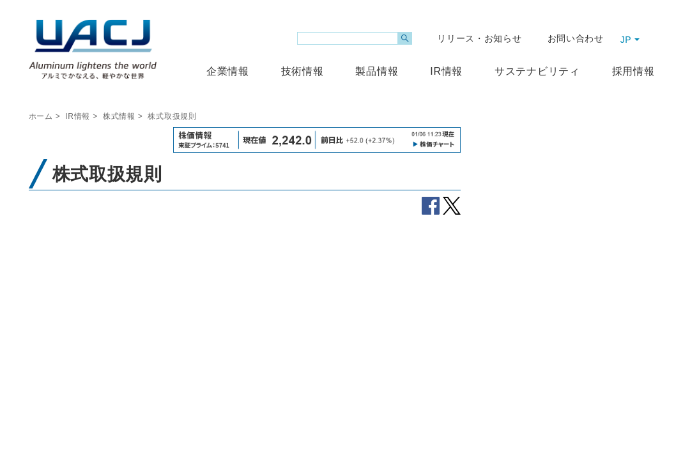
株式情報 (119, 116)
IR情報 (77, 116)
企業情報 (227, 71)
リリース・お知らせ (479, 38)
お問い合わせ (576, 38)
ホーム (41, 116)
